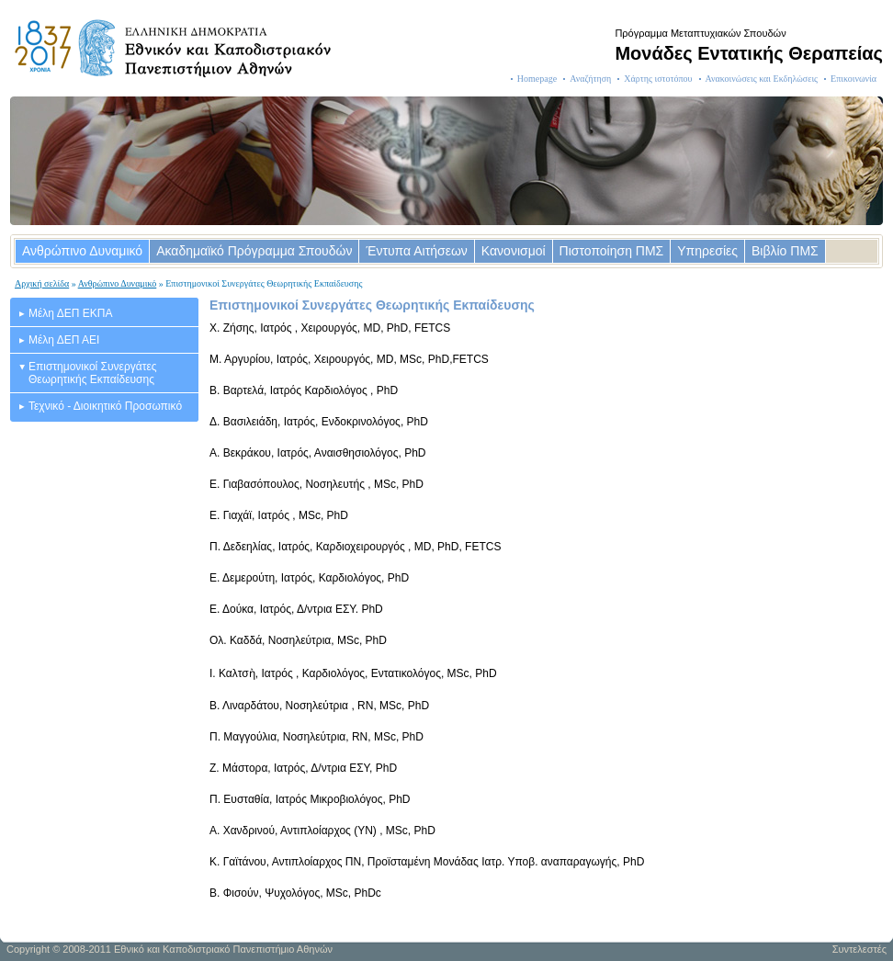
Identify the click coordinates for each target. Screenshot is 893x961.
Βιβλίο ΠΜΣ (785, 250)
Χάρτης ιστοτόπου (658, 78)
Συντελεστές (859, 949)
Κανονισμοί (513, 250)
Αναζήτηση (590, 78)
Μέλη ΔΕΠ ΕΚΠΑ (70, 313)
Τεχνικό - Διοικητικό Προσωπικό (105, 406)
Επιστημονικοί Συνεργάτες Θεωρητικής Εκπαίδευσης (92, 373)
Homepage (537, 78)
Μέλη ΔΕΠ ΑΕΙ (63, 340)
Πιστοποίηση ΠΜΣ (612, 250)
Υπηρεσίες (707, 250)
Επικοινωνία (853, 78)
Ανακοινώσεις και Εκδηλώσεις (762, 78)
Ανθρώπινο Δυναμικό (82, 250)
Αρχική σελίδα (42, 283)
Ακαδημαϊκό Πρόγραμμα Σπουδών (254, 250)
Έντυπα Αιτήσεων (416, 250)
